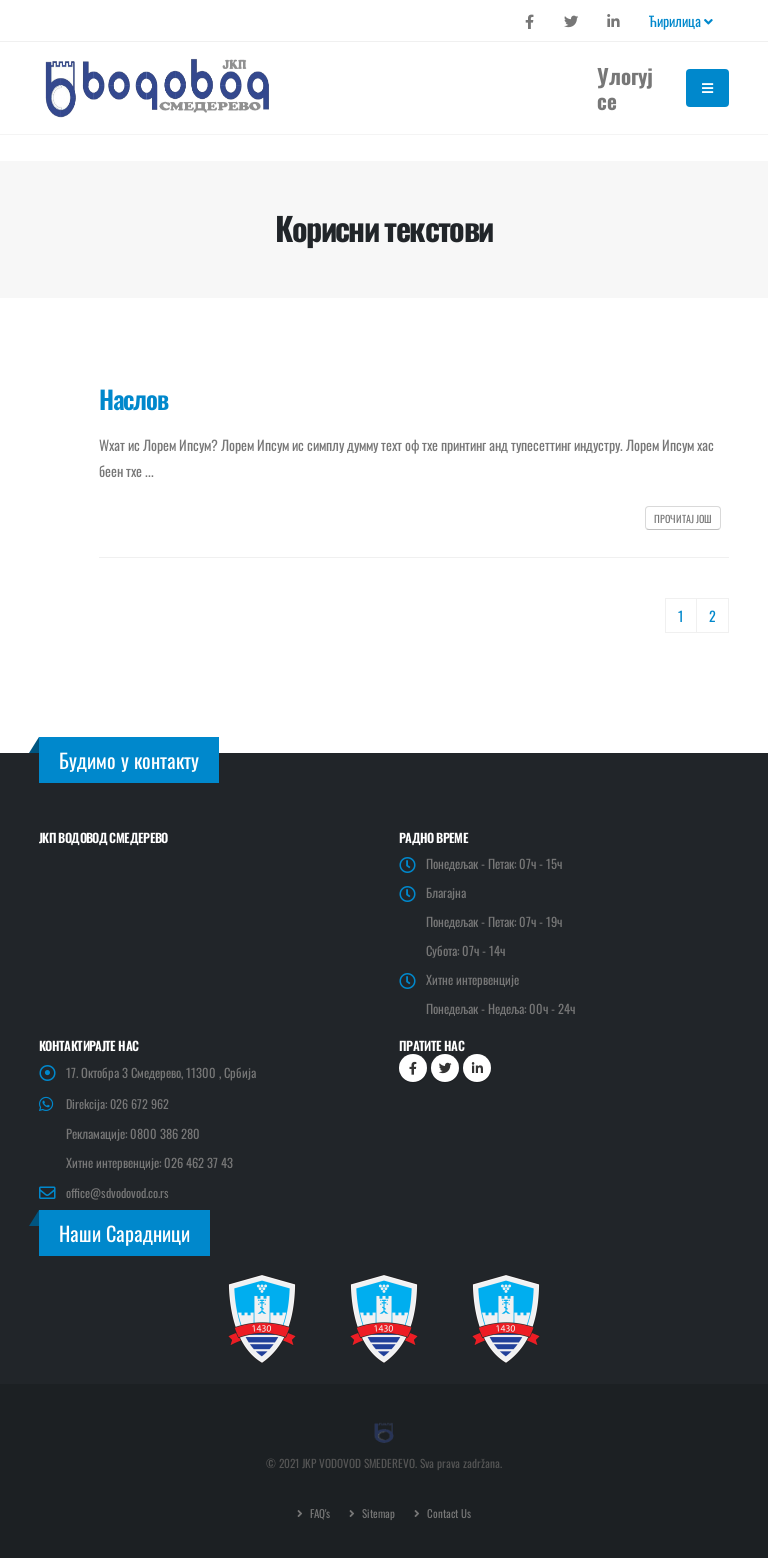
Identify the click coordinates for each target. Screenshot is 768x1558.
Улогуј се (625, 88)
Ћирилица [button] (681, 20)
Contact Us (449, 1512)
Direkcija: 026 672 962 (118, 1103)
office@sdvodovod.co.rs (119, 1192)
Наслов (133, 398)
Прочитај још (683, 518)
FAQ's (318, 1512)
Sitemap (377, 1512)
